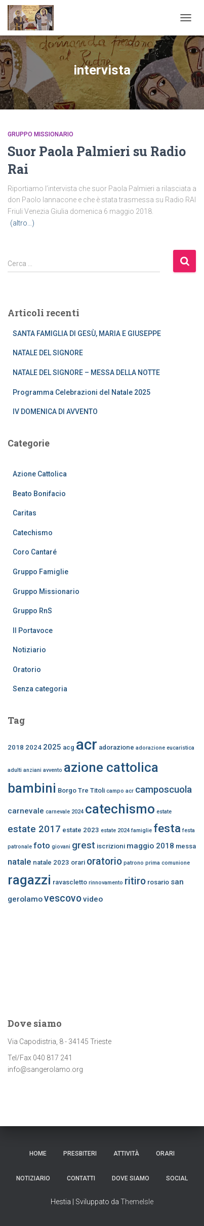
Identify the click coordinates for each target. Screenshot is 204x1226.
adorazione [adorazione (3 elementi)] (116, 747)
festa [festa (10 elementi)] (167, 828)
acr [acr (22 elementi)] (86, 744)
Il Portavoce (33, 630)
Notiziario (29, 650)
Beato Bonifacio (39, 494)
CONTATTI (81, 1178)
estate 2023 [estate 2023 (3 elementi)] (80, 830)
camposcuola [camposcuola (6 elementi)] (163, 789)
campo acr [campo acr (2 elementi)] (120, 791)
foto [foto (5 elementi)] (41, 845)
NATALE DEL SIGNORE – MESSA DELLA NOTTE (86, 372)
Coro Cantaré (35, 552)
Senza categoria (40, 689)
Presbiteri (80, 1153)
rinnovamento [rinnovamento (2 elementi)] (106, 882)
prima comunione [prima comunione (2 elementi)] (167, 863)
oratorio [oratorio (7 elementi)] (104, 861)
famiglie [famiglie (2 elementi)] (141, 830)
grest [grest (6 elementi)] (83, 845)
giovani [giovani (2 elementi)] (61, 846)
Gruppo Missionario (40, 134)
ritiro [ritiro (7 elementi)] (135, 881)
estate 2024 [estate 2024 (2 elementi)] (115, 830)
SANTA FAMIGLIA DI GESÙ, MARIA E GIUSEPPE (87, 333)
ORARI (165, 1153)
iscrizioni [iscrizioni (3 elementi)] (111, 846)
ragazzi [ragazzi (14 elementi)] (29, 879)
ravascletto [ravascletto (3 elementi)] (70, 882)
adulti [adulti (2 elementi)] (15, 770)
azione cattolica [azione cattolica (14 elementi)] (111, 767)
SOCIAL (177, 1178)
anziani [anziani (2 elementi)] (32, 770)
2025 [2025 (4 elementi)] (52, 747)
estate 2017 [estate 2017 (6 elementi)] (34, 829)
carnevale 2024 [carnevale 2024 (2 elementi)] (65, 811)
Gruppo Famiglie (40, 572)
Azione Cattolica (40, 474)
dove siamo (130, 1178)
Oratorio (27, 669)
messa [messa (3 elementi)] (186, 846)
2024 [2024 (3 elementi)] (33, 747)
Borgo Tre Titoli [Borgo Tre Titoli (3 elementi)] (81, 790)
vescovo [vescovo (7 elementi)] (62, 898)
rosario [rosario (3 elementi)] (158, 882)
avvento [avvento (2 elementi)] (52, 770)
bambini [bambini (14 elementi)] (32, 788)
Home (38, 1153)
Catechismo (33, 533)
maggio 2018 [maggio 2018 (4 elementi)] (150, 845)
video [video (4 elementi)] (93, 899)
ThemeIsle (136, 1202)
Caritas (24, 513)
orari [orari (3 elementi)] (78, 862)
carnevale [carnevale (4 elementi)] (26, 810)
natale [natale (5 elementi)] (19, 862)
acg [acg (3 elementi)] (68, 747)
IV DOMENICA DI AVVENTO (55, 411)
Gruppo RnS (32, 611)
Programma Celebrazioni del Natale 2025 (81, 392)
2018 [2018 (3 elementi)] (16, 747)
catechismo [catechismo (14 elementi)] (120, 808)
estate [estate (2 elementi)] (164, 811)
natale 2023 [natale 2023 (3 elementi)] (51, 862)
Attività (126, 1153)
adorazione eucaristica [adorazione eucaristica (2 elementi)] (165, 748)
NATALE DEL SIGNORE (48, 353)
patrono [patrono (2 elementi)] (134, 863)
